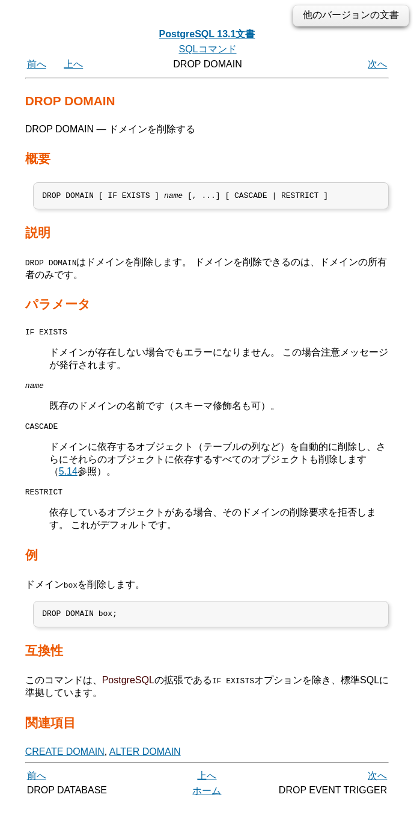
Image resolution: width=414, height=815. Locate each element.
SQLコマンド (207, 49)
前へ (36, 64)
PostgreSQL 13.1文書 (207, 34)
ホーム (206, 801)
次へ (377, 64)
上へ (73, 64)
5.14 (68, 479)
